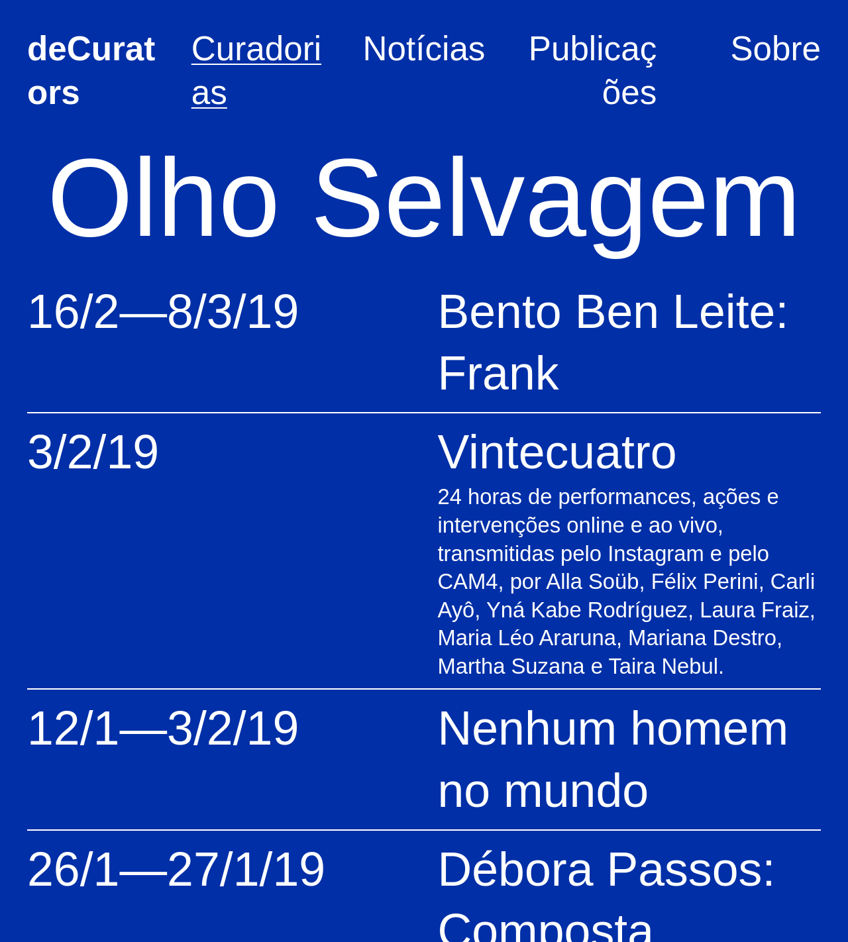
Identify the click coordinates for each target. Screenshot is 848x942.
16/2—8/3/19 (163, 311)
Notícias (424, 49)
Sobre (775, 49)
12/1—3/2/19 (163, 728)
